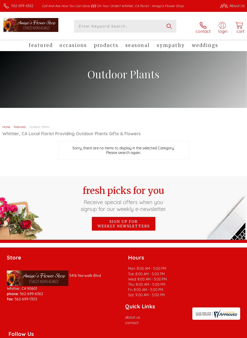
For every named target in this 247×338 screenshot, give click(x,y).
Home (6, 125)
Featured (20, 125)
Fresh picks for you (123, 197)
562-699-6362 (22, 5)
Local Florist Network (200, 333)
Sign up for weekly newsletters (124, 221)
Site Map (227, 333)
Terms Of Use (140, 333)
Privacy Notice (167, 333)
